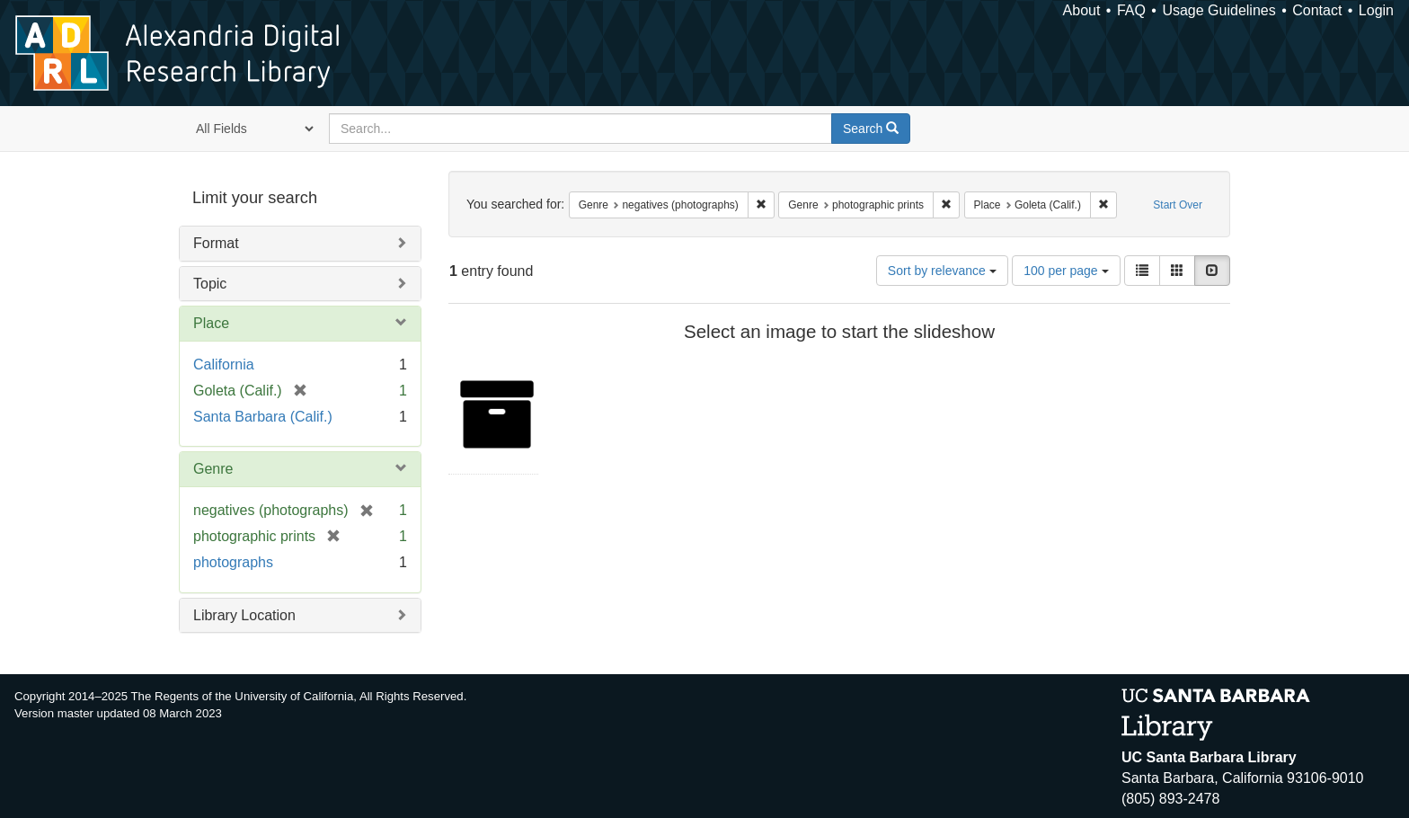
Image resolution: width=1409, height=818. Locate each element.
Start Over (1177, 205)
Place (211, 323)
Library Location (244, 615)
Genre (213, 468)
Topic (209, 283)
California (223, 364)
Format (216, 243)
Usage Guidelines (1218, 10)
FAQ (1131, 10)
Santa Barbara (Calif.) (262, 416)
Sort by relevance (942, 270)
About (1082, 10)
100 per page (1066, 270)
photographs (233, 562)
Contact (1317, 10)
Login (1376, 10)
